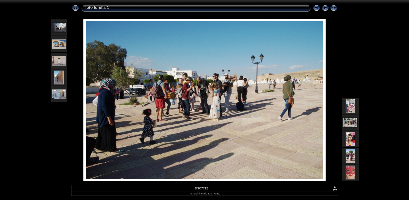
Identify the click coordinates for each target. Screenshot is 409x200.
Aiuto (217, 193)
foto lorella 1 (97, 7)
